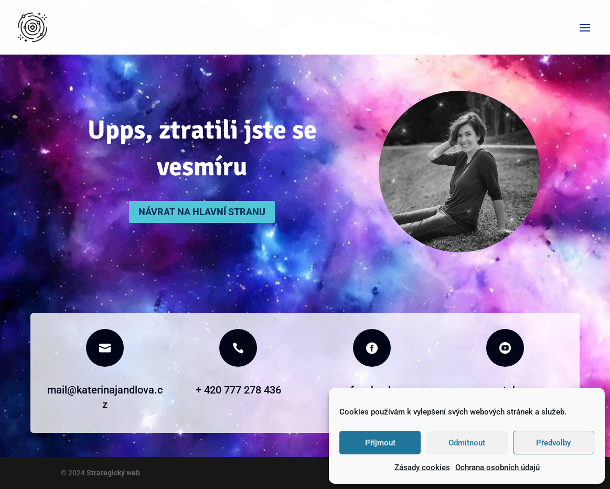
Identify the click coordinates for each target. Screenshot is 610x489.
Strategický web (112, 473)
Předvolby (553, 443)
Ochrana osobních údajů (497, 467)
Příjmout (380, 443)
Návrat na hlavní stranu (201, 211)
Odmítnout (466, 443)
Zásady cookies (422, 467)
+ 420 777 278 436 (238, 390)
